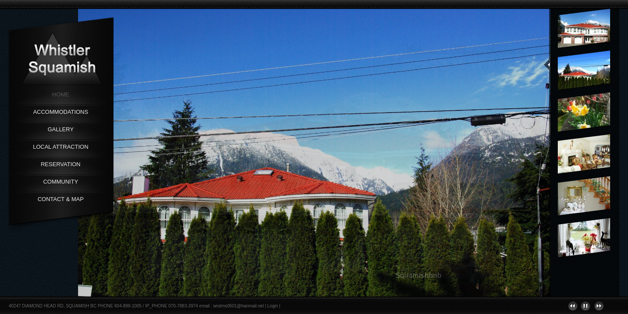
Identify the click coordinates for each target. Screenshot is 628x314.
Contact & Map (61, 199)
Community (60, 181)
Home (60, 94)
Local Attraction (60, 146)
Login (272, 306)
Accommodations (60, 112)
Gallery (61, 129)
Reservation (60, 164)
